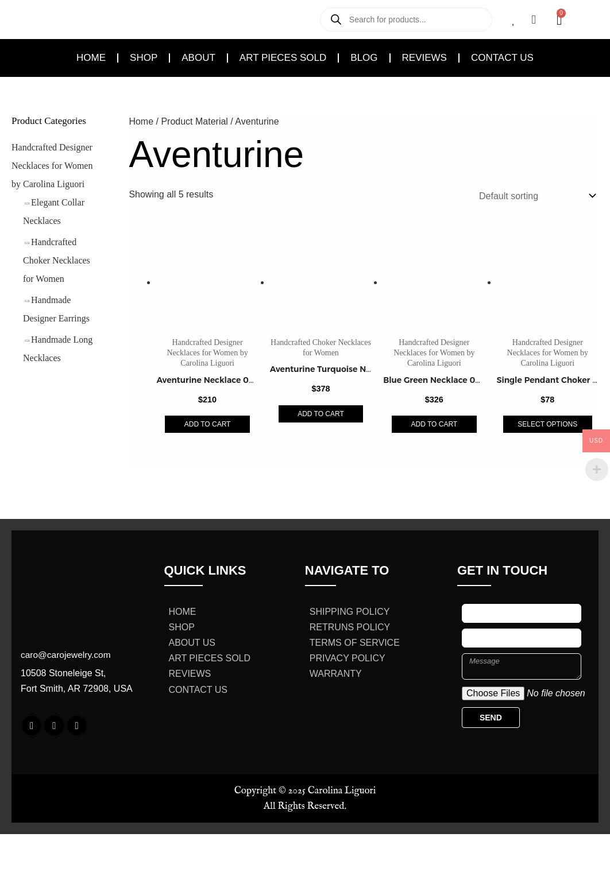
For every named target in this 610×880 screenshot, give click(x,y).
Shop (143, 57)
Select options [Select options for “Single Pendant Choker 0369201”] (547, 424)
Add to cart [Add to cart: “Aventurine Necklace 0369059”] (207, 424)
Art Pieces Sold (283, 57)
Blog (363, 57)
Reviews (424, 57)
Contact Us (502, 57)
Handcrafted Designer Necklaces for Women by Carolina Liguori (51, 165)
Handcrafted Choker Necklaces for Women (56, 260)
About (198, 57)
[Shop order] (535, 196)
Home (91, 57)
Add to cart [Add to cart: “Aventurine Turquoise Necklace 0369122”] (321, 414)
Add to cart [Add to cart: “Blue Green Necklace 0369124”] (434, 424)
